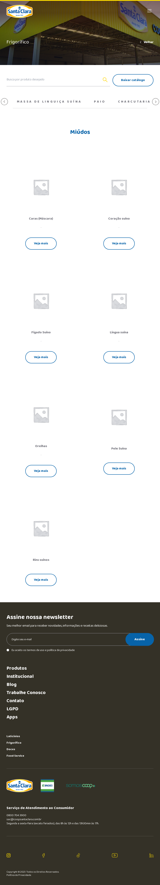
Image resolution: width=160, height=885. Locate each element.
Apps (12, 717)
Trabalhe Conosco (26, 693)
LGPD (12, 709)
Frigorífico (14, 743)
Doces (11, 749)
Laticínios (13, 736)
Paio (100, 101)
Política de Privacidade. (19, 875)
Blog (12, 685)
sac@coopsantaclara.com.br (24, 819)
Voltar (146, 42)
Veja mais (41, 243)
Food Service (15, 756)
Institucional (20, 676)
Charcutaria (134, 101)
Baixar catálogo (133, 80)
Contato (15, 701)
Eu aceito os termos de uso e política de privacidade (41, 650)
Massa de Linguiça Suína (49, 101)
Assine (140, 639)
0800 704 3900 (16, 815)
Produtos (17, 668)
